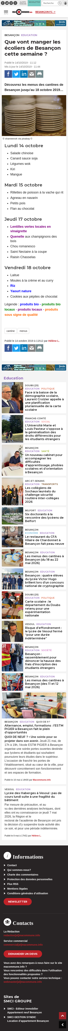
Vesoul (30, 624)
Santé (45, 451)
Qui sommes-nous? (19, 870)
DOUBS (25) (32, 385)
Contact (12, 865)
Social (45, 421)
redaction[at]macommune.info (22, 935)
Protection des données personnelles (29, 879)
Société (46, 650)
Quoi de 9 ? (43, 721)
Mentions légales (17, 888)
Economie (31, 533)
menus (23, 330)
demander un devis (23, 954)
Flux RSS (12, 884)
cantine (11, 330)
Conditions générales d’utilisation (27, 893)
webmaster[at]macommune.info (23, 981)
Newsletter (17, 901)
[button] (60, 3)
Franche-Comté (35, 418)
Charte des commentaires (22, 874)
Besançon (12, 35)
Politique (48, 388)
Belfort (30, 510)
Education (29, 35)
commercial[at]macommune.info (23, 944)
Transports (49, 484)
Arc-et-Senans (34, 481)
